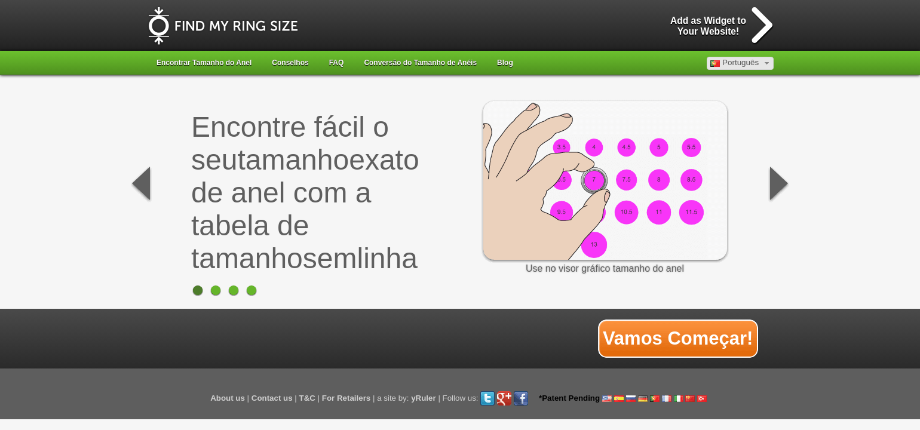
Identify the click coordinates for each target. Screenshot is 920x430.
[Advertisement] (367, 339)
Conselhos (290, 63)
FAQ (336, 63)
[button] (740, 63)
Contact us (272, 398)
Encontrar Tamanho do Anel (204, 63)
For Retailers (346, 398)
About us (227, 398)
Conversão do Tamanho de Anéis (420, 63)
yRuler (423, 398)
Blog (505, 63)
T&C (307, 398)
